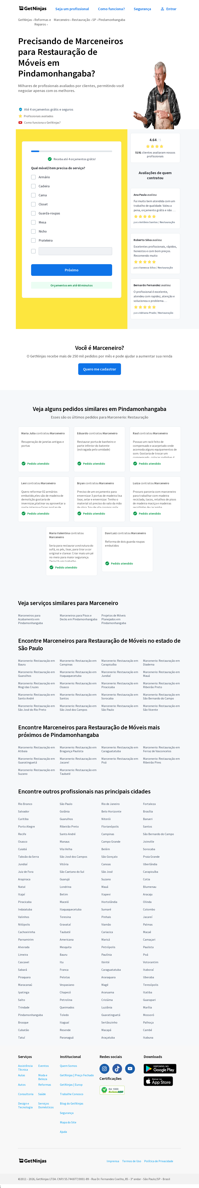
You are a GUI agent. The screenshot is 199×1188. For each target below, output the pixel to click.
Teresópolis (150, 985)
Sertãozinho (109, 1022)
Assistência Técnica (25, 1067)
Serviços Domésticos (46, 1105)
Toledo (64, 1015)
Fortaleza (149, 804)
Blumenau (149, 887)
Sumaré (106, 909)
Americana (66, 939)
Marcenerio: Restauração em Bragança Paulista (78, 749)
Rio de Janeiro (110, 804)
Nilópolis (24, 924)
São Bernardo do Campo (158, 834)
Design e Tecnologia (25, 1105)
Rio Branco (25, 804)
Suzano (106, 879)
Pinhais (106, 917)
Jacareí (147, 917)
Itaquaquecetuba (70, 909)
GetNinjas (25, 20)
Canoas (106, 864)
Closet (43, 204)
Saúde (42, 1094)
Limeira (23, 954)
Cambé (147, 1030)
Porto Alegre (26, 826)
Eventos (43, 1066)
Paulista (148, 947)
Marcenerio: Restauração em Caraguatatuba (119, 749)
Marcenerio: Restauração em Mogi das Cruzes (36, 685)
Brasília (148, 811)
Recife (22, 834)
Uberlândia (150, 864)
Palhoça (148, 1022)
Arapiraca (24, 879)
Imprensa (113, 1161)
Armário (44, 177)
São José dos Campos (73, 856)
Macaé (147, 932)
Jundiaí (22, 864)
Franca (64, 970)
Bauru (63, 954)
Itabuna (148, 1037)
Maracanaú (25, 985)
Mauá (104, 887)
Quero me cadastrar (99, 369)
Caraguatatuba (111, 970)
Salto (21, 1000)
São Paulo (66, 804)
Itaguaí (64, 1022)
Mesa (42, 222)
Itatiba (147, 992)
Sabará (22, 970)
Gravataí (65, 924)
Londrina (65, 887)
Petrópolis (108, 947)
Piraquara (24, 977)
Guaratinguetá (110, 1015)
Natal (21, 887)
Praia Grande (151, 856)
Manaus (65, 841)
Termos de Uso (131, 1161)
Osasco (22, 841)
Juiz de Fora (25, 872)
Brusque (23, 1022)
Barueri (147, 819)
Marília (147, 1007)
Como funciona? (111, 8)
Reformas (44, 1084)
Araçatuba (108, 1037)
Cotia (146, 879)
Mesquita (65, 947)
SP (94, 20)
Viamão (106, 924)
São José (107, 872)
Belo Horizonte (111, 811)
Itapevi (105, 894)
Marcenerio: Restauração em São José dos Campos (78, 707)
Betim (64, 894)
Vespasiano (67, 985)
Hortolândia (109, 902)
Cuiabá (22, 849)
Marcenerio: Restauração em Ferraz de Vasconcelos (161, 749)
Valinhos (23, 917)
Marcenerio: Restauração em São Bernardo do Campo (161, 696)
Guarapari (149, 1000)
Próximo (71, 270)
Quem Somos (68, 1066)
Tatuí (21, 1037)
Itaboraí (148, 970)
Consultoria (25, 1094)
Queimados (67, 1007)
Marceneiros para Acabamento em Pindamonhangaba (30, 619)
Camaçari (149, 939)
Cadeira (44, 186)
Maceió (64, 902)
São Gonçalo (109, 856)
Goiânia (65, 811)
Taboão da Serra (28, 856)
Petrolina (66, 1000)
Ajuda (63, 1132)
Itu (62, 962)
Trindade (23, 1007)
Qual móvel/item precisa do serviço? (58, 168)
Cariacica (107, 932)
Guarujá (65, 879)
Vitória (64, 864)
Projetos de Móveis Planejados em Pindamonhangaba (113, 619)
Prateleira (46, 240)
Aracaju (147, 894)
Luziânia (106, 1007)
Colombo (149, 909)
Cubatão (23, 1030)
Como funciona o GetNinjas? (42, 122)
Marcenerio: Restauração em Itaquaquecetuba (78, 674)
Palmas (148, 924)
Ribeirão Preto (69, 826)
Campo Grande (110, 841)
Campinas (107, 834)
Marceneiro (62, 20)
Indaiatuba (25, 909)
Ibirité (105, 962)
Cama (43, 195)
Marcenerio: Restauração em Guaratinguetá (36, 760)
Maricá (105, 939)
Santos (147, 826)
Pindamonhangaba (111, 20)
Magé (104, 985)
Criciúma (107, 1000)
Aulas (21, 1075)
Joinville (148, 841)
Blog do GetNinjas (71, 1103)
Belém (105, 849)
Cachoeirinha (26, 932)
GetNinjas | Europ (71, 1084)
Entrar (168, 8)
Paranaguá (66, 1037)
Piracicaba (24, 902)
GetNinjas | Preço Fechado (77, 1075)
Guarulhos (66, 819)
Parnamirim (26, 939)
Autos (22, 1084)
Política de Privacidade (158, 1161)
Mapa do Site (68, 1122)
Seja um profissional (72, 8)
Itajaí (21, 894)
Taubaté (65, 932)
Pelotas (65, 977)
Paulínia (106, 954)
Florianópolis (110, 826)
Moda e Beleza (42, 1077)
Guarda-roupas (49, 213)
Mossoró (148, 1015)
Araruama (107, 992)
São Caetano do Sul (72, 872)
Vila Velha (66, 849)
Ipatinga (23, 992)
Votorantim (150, 962)
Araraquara (108, 977)
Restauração (81, 20)
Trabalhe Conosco (71, 1094)
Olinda (147, 902)
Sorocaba (149, 849)
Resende (65, 1030)
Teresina (65, 917)
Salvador (23, 811)
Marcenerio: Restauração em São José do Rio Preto (36, 707)
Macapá (106, 1030)
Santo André (68, 834)
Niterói (106, 819)
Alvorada (23, 947)
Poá (145, 954)
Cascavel (23, 962)
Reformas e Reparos (42, 22)
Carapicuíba (150, 872)
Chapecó (65, 992)
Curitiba (23, 819)
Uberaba (148, 977)
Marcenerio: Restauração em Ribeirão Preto (161, 685)
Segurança (142, 8)
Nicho (43, 231)
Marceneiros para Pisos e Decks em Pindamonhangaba (78, 617)
